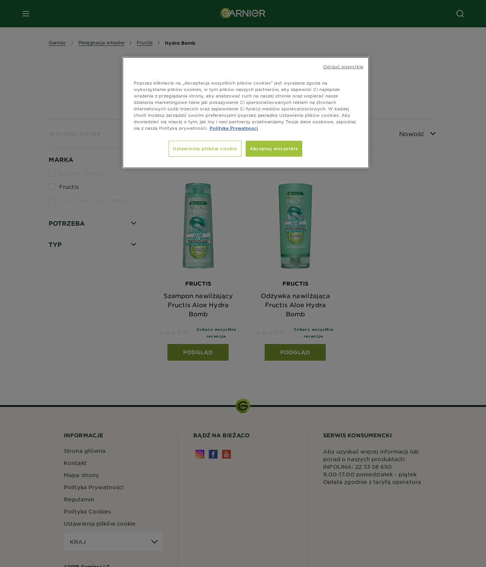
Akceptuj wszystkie (274, 148)
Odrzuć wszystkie (343, 66)
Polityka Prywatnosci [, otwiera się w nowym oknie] (234, 127)
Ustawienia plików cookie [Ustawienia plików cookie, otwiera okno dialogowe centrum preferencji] (205, 148)
